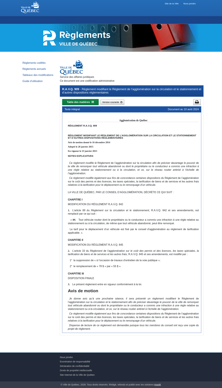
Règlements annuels (34, 68)
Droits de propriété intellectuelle (76, 370)
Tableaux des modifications (38, 75)
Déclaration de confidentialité (74, 366)
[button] (197, 102)
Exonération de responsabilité (75, 361)
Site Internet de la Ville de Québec (77, 375)
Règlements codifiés (34, 62)
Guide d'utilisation (33, 81)
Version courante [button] (112, 102)
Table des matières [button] (80, 102)
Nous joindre (189, 3)
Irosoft (157, 384)
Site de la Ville (172, 3)
